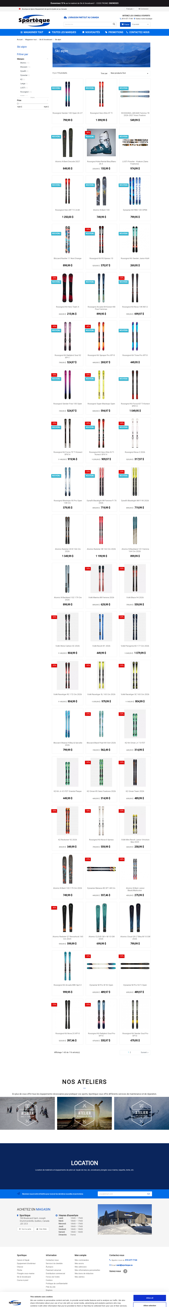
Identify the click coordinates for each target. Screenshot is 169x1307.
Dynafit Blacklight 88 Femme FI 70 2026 (101, 501)
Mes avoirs (79, 1263)
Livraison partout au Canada (83, 17)
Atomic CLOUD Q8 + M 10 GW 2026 (102, 937)
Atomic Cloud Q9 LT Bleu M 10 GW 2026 (135, 937)
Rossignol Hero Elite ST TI (101, 113)
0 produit (140, 24)
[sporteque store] (125, 1219)
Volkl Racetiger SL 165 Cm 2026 (101, 694)
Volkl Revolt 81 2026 (101, 646)
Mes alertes (79, 1277)
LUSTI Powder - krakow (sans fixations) (135, 162)
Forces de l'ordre (53, 1277)
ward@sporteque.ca (124, 1265)
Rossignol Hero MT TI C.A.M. (67, 210)
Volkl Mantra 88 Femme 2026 (101, 597)
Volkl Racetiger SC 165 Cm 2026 (135, 694)
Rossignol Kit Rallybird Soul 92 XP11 (68, 356)
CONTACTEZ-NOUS (139, 32)
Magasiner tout (33, 32)
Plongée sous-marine (25, 1273)
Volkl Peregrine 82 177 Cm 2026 (135, 646)
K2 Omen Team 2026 (135, 791)
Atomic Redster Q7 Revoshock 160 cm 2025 (68, 937)
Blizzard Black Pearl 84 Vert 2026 (101, 743)
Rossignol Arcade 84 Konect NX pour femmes (101, 308)
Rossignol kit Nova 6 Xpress (101, 840)
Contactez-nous (52, 1260)
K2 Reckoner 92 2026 (67, 840)
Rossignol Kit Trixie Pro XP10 (135, 355)
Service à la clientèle (54, 1263)
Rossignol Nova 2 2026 (135, 452)
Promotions (115, 32)
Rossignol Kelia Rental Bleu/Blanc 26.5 (101, 162)
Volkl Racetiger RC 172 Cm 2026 (67, 694)
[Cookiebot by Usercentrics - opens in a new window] (15, 1302)
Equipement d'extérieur (26, 1263)
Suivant (145, 1052)
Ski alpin (22, 46)
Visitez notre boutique (144, 19)
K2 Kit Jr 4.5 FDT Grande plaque (67, 791)
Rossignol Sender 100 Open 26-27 (68, 113)
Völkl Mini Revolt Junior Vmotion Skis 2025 (135, 841)
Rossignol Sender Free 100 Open (67, 404)
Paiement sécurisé (53, 1270)
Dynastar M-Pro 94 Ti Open (135, 985)
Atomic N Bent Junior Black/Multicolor (135, 889)
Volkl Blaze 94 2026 (135, 597)
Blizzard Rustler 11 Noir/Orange (67, 258)
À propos (49, 1267)
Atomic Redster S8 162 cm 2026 (101, 549)
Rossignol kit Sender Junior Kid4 (135, 258)
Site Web (43, 1229)
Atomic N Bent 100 (101, 210)
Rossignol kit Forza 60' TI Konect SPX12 (135, 405)
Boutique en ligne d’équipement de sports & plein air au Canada (44, 9)
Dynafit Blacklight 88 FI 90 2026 (135, 500)
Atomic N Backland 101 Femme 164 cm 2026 (135, 550)
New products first (130, 73)
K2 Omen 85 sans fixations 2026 (101, 791)
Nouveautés (92, 32)
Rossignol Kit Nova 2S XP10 (68, 1033)
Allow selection (149, 1292)
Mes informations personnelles (87, 1270)
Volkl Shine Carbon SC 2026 (68, 646)
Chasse (20, 1267)
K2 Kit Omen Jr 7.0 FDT (135, 743)
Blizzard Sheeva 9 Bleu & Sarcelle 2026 (68, 744)
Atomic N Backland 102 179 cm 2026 (68, 598)
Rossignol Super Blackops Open (101, 404)
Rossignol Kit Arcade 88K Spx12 (68, 985)
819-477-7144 (127, 19)
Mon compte (80, 1255)
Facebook (125, 1271)
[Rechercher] (90, 24)
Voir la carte (26, 1229)
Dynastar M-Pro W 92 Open (101, 985)
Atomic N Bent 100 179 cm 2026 (67, 888)
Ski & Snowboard (24, 1277)
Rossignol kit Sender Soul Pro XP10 (135, 1034)
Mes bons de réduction (84, 1273)
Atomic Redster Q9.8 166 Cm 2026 (68, 550)
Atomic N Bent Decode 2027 (67, 161)
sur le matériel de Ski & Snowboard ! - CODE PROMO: (84, 3)
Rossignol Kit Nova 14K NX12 (135, 307)
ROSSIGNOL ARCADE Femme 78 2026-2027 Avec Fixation (135, 114)
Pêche (19, 1270)
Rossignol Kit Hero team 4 (67, 307)
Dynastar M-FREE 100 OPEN (135, 210)
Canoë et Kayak (23, 1260)
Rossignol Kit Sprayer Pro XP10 (101, 355)
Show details (121, 1302)
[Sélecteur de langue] (130, 9)
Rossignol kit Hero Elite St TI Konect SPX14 (101, 453)
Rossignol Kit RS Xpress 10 (101, 258)
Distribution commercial (55, 1273)
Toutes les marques (63, 32)
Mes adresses (81, 1267)
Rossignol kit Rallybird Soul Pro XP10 (101, 1034)
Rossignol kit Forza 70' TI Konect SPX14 (68, 453)
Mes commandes (82, 1260)
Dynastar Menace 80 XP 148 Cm (101, 888)
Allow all (149, 1284)
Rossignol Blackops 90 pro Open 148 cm (68, 501)
